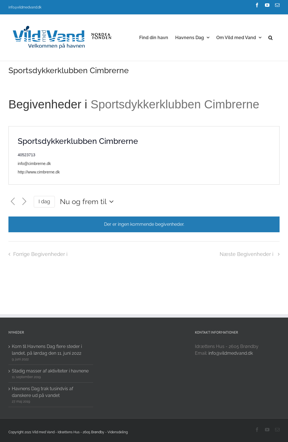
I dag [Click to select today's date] (44, 201)
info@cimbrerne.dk (34, 163)
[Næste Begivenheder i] (24, 201)
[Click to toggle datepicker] (88, 202)
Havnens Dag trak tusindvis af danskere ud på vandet (42, 392)
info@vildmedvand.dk (24, 7)
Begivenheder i (49, 104)
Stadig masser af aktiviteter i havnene (50, 371)
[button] (270, 37)
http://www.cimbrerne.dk (39, 172)
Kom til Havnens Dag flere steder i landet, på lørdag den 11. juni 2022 (47, 350)
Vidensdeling (117, 432)
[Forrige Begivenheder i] (12, 201)
